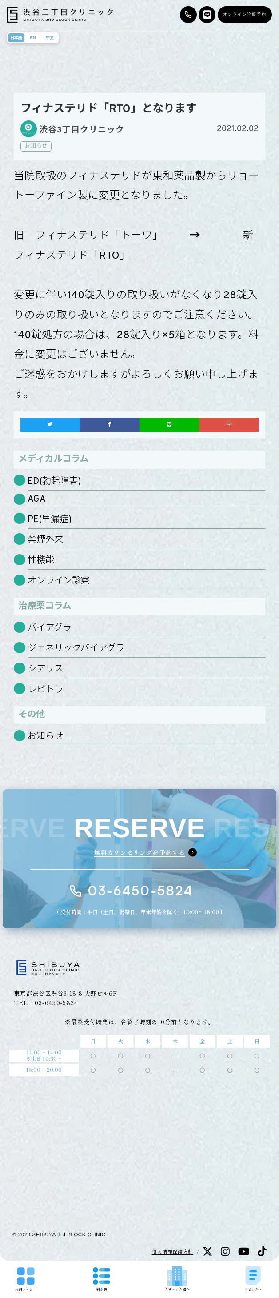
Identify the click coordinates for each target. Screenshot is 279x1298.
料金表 (101, 1279)
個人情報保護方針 (172, 1251)
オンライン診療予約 (245, 14)
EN (33, 37)
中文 (50, 37)
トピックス (253, 1278)
